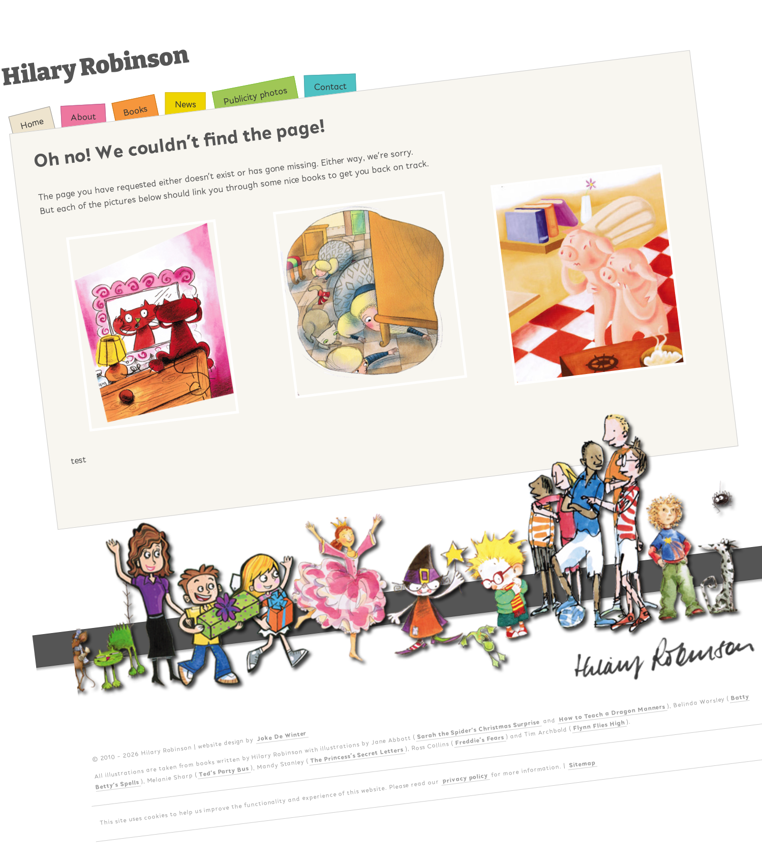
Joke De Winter (282, 735)
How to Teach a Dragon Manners (612, 713)
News (185, 104)
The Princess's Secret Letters (357, 755)
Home (32, 123)
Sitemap (582, 763)
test (78, 459)
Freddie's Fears (480, 740)
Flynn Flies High (599, 725)
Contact (330, 87)
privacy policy (465, 778)
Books (135, 111)
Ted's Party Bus (223, 771)
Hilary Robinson (95, 66)
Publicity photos (255, 95)
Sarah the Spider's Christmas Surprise (478, 729)
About (84, 117)
